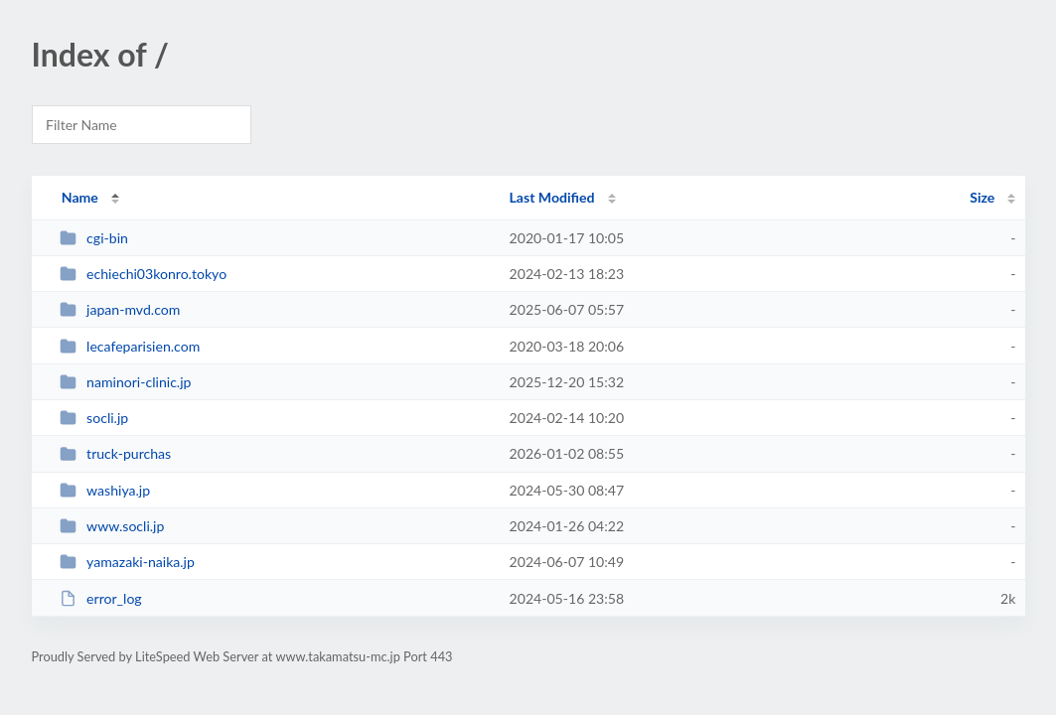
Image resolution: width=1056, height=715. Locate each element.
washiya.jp (105, 490)
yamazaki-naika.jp (127, 561)
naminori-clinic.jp (126, 381)
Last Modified (552, 197)
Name (80, 197)
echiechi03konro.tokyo (143, 273)
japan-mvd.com (120, 309)
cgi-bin (94, 237)
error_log (101, 598)
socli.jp (94, 417)
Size (982, 197)
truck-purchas (115, 453)
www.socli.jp (112, 525)
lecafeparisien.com (130, 346)
